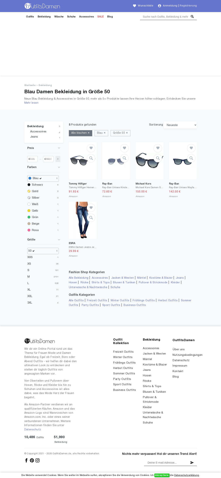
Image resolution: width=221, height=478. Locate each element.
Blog (110, 17)
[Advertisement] (110, 50)
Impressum (180, 366)
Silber (36, 198)
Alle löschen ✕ (80, 133)
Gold (35, 191)
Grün (35, 217)
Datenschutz (32, 429)
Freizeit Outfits (97, 300)
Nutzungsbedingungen (187, 355)
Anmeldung (170, 6)
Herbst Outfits (168, 300)
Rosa (35, 230)
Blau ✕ (101, 133)
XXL (29, 296)
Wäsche (59, 17)
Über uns (179, 349)
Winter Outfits (120, 300)
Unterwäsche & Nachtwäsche (88, 287)
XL (29, 290)
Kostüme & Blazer (161, 278)
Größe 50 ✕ (120, 133)
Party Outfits (90, 305)
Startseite (30, 85)
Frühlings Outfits (144, 300)
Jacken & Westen (122, 278)
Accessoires (86, 17)
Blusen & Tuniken (124, 282)
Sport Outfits (111, 305)
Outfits (30, 17)
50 (32, 251)
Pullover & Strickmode (153, 282)
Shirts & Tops (101, 282)
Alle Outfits (76, 300)
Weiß (35, 204)
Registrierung (188, 6)
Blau (38, 178)
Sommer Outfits (124, 373)
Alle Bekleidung (79, 278)
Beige (35, 223)
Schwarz (37, 185)
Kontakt (178, 371)
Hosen (73, 282)
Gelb (35, 211)
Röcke (84, 282)
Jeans (34, 137)
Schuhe (71, 17)
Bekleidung (44, 17)
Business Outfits (135, 305)
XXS (30, 257)
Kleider (175, 282)
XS (29, 264)
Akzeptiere (162, 475)
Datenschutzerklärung (186, 475)
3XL (29, 302)
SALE (100, 17)
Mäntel (141, 278)
